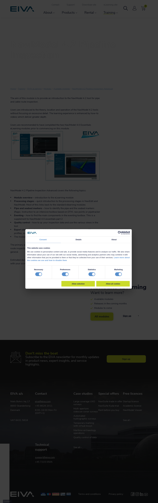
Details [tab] (78, 240)
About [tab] (113, 240)
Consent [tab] (43, 240)
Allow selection (78, 284)
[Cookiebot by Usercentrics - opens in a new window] (119, 233)
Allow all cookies (113, 284)
